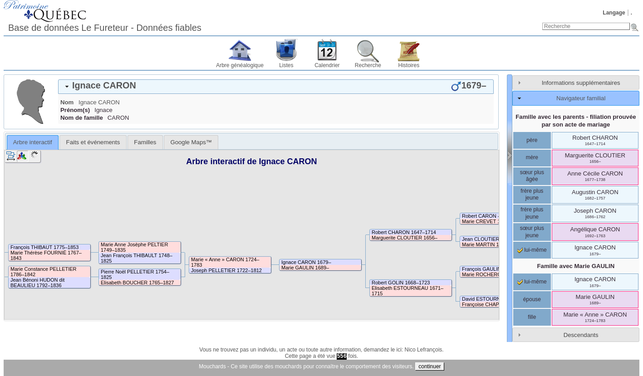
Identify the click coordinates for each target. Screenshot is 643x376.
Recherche (368, 65)
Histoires (409, 65)
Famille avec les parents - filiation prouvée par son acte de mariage (575, 120)
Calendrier (326, 65)
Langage (614, 13)
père (531, 140)
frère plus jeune (531, 194)
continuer (429, 366)
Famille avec (576, 266)
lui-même (532, 250)
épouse (532, 299)
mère (532, 157)
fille (532, 317)
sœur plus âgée (532, 176)
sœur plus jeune (532, 232)
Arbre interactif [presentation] (32, 142)
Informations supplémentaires (581, 82)
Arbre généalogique (240, 65)
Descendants (581, 335)
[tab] (276, 86)
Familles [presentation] (145, 142)
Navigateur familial (580, 98)
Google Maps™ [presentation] (191, 142)
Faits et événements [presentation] (93, 142)
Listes (286, 65)
